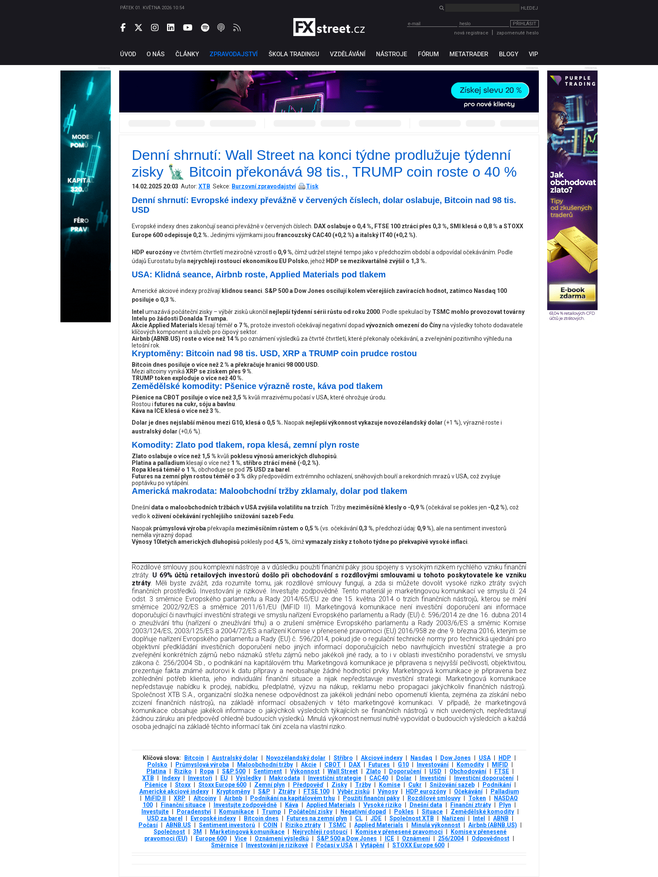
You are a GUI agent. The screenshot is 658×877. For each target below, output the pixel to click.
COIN (270, 825)
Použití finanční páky (371, 798)
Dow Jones (455, 757)
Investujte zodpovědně (245, 804)
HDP (505, 757)
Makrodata (284, 778)
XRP (179, 798)
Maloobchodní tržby (265, 764)
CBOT (332, 764)
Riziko (183, 771)
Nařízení (453, 818)
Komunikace (236, 811)
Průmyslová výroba (202, 764)
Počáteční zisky (310, 811)
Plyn (505, 804)
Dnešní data (426, 804)
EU (224, 778)
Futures (379, 764)
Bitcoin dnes (261, 818)
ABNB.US (178, 825)
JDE (376, 818)
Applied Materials (330, 804)
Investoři (200, 778)
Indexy (171, 778)
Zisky (339, 784)
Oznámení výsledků (282, 838)
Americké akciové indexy (174, 791)
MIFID (500, 764)
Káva (291, 804)
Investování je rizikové (277, 845)
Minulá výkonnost (435, 825)
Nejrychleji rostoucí (319, 831)
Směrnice (224, 845)
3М (197, 831)
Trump (271, 811)
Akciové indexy (381, 757)
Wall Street (343, 771)
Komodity (470, 764)
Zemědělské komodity (482, 811)
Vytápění (372, 845)
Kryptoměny (233, 791)
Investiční (433, 778)
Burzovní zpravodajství (264, 186)
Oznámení (416, 838)
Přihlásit (524, 23)
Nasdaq (421, 757)
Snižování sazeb (452, 784)
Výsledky (248, 778)
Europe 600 (211, 838)
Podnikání (497, 784)
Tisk (312, 186)
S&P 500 (233, 771)
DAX (354, 764)
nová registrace (471, 33)
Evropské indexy (213, 818)
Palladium (505, 791)
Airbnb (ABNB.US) (492, 825)
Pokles (404, 811)
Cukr (415, 784)
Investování (433, 764)
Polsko (157, 764)
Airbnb (233, 798)
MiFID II (155, 798)
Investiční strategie (334, 778)
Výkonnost (305, 771)
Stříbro (343, 757)
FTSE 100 (316, 791)
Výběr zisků (353, 791)
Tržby (363, 784)
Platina (156, 771)
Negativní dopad (363, 811)
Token (477, 798)
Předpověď (308, 784)
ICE (389, 838)
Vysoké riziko (382, 804)
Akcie (308, 764)
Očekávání (468, 791)
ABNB (501, 818)
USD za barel (165, 818)
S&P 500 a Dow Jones (347, 838)
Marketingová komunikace (247, 831)
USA (485, 757)
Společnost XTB (411, 818)
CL (359, 818)
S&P (264, 791)
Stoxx (183, 784)
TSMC (337, 825)
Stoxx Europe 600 (222, 784)
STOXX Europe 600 (418, 845)
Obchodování (467, 771)
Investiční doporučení (484, 778)
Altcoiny (204, 798)
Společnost (169, 831)
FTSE (501, 771)
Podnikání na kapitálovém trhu (292, 798)
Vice (241, 838)
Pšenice (156, 784)
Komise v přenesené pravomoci (399, 831)
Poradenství (194, 811)
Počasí (148, 825)
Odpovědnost (490, 838)
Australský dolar (235, 757)
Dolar (404, 778)
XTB (204, 186)
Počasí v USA (334, 845)
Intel (479, 818)
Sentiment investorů (227, 825)
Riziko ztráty (303, 825)
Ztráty (286, 791)
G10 (403, 764)
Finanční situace (183, 804)
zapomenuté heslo (517, 33)
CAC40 (378, 778)
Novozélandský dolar (296, 757)
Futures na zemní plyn (317, 818)
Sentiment (267, 771)
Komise (389, 784)
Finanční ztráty (470, 804)
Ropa (207, 771)
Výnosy (388, 791)
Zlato (373, 771)
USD (435, 771)
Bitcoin (194, 757)
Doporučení (405, 771)
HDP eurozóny (426, 791)
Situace (432, 811)
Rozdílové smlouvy (433, 798)
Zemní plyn (269, 784)
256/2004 (451, 838)
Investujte (155, 811)
